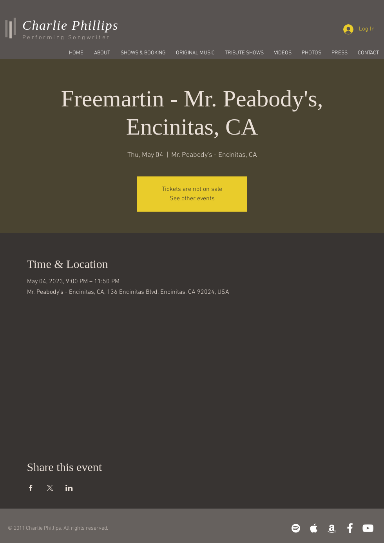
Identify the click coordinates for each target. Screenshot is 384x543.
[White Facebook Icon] (350, 528)
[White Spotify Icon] (295, 528)
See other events (192, 199)
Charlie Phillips (70, 25)
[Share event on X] (50, 488)
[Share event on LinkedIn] (69, 488)
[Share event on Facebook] (30, 488)
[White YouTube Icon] (368, 528)
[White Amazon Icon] (332, 528)
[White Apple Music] (314, 528)
